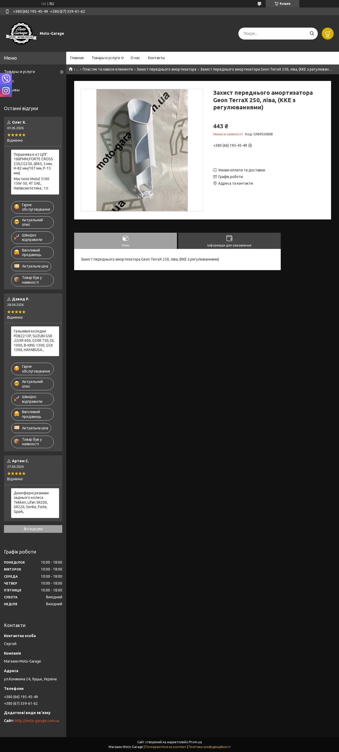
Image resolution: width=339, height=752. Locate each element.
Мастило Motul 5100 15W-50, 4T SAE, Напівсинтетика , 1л (31, 183)
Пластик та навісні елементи (108, 69)
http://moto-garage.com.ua (37, 721)
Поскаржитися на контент (165, 747)
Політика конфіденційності (210, 747)
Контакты (156, 58)
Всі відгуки (33, 529)
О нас (135, 58)
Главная (77, 58)
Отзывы (12, 90)
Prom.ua (195, 742)
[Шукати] (312, 34)
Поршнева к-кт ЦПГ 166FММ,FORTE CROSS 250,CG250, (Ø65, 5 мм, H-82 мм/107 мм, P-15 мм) (33, 163)
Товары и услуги (106, 58)
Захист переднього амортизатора (166, 69)
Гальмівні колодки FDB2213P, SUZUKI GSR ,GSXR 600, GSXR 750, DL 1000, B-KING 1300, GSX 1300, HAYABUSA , (34, 340)
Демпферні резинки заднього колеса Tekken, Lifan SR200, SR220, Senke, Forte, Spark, (31, 502)
